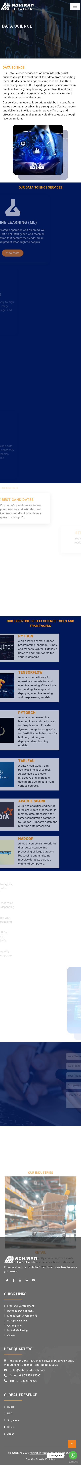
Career (11, 1335)
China (10, 1427)
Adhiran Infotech (39, 1452)
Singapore (13, 1420)
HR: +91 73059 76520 (23, 1380)
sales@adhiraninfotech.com (27, 1370)
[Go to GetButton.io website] (73, 1462)
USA (9, 1413)
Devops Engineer (17, 1320)
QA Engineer (14, 1325)
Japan (10, 1433)
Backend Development (20, 1310)
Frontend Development (20, 1305)
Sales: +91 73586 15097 (25, 1375)
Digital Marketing (17, 1330)
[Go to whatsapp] (73, 1455)
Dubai (10, 1406)
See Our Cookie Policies (40, 1459)
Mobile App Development (22, 1315)
